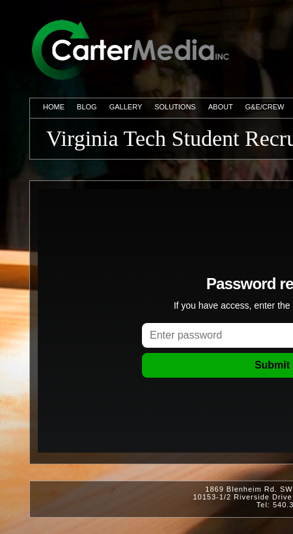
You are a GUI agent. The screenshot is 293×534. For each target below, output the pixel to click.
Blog (87, 107)
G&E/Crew (265, 107)
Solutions (175, 107)
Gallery (125, 107)
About (220, 107)
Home (53, 107)
